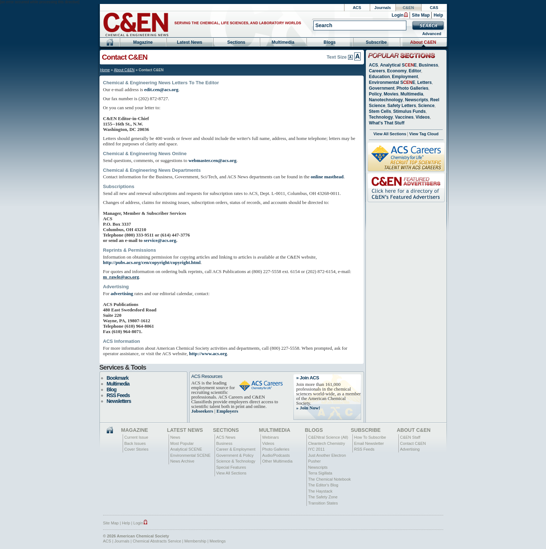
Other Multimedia (277, 461)
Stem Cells (380, 111)
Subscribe (376, 42)
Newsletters (119, 401)
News (175, 437)
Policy (375, 94)
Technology (381, 117)
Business (428, 65)
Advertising (410, 449)
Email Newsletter (369, 443)
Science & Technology (235, 461)
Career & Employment (235, 449)
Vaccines (404, 117)
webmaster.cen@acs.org (213, 160)
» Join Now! (308, 407)
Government (382, 88)
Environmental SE (392, 82)
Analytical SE (398, 65)
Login (397, 15)
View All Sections (389, 134)
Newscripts (416, 99)
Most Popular (182, 443)
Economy (397, 70)
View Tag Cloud (424, 134)
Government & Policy (235, 455)
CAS (434, 7)
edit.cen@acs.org (161, 89)
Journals (382, 7)
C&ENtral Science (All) (328, 437)
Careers (377, 70)
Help (438, 15)
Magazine (143, 42)
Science (426, 105)
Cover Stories (136, 449)
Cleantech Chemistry (326, 443)
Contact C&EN (413, 443)
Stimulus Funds (409, 111)
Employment (405, 76)
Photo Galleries (412, 88)
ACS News (226, 437)
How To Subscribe (370, 437)
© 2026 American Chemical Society (136, 536)
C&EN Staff (410, 437)
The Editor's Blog (323, 485)
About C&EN (423, 42)
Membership (196, 541)
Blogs (329, 42)
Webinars (270, 437)
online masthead (327, 176)
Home (105, 70)
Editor (415, 70)
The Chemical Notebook (329, 479)
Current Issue (136, 437)
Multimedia (283, 42)
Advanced (431, 33)
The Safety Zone (323, 497)
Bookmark (117, 378)
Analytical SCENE (186, 449)
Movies (391, 94)
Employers (227, 411)
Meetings (217, 541)
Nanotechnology (386, 99)
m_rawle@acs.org (121, 277)
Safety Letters (401, 105)
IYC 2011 (316, 449)
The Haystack (320, 491)
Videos (423, 117)
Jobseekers (202, 411)
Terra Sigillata (320, 473)
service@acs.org (160, 240)
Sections (236, 42)
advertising (122, 293)
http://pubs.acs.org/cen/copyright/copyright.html (152, 262)
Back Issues (135, 443)
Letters (424, 82)
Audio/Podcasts (276, 455)
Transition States (323, 503)
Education (379, 76)
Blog (112, 389)
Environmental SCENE (190, 455)
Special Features (231, 467)
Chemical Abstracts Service (157, 541)
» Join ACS (307, 377)
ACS (357, 7)
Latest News (189, 42)
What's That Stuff (387, 122)
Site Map (420, 15)
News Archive (182, 461)
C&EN (408, 7)
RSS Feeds (118, 395)
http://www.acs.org (208, 353)
